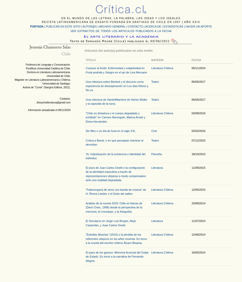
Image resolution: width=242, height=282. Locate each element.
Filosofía (156, 154)
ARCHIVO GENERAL (112, 26)
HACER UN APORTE (199, 26)
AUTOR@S (90, 26)
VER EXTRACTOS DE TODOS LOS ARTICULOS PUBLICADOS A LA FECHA (121, 31)
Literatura (157, 167)
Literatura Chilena (162, 68)
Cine (154, 130)
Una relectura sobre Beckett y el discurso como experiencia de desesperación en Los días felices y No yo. (117, 86)
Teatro (155, 81)
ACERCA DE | (154, 26)
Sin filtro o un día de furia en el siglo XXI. (111, 130)
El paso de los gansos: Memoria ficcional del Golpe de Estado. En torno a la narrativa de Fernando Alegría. (117, 256)
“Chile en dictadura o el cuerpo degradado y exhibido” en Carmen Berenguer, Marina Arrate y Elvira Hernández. (115, 117)
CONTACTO (135, 26)
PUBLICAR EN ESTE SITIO (63, 26)
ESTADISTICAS (173, 26)
